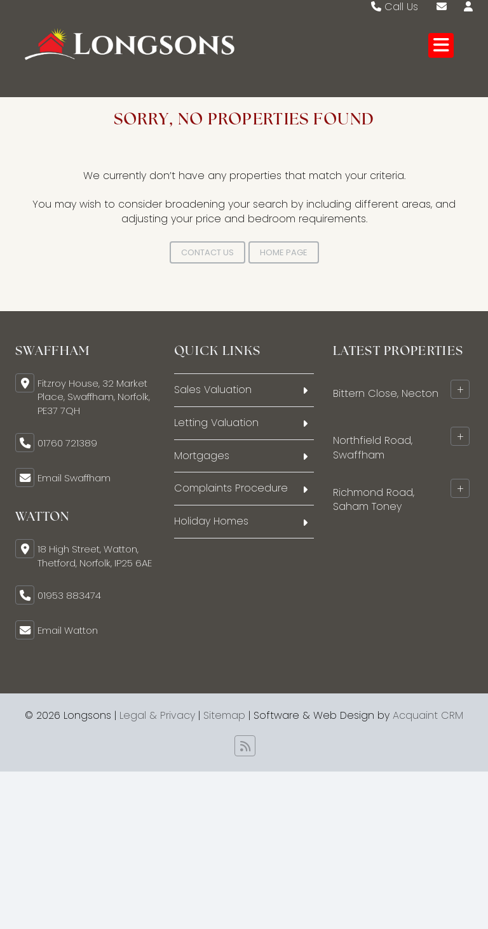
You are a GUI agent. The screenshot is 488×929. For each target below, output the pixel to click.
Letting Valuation (216, 422)
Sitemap (224, 715)
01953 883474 (69, 595)
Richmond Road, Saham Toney (373, 499)
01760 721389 (67, 443)
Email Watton (67, 630)
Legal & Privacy (157, 715)
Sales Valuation (213, 389)
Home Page (284, 252)
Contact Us (207, 252)
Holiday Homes (211, 521)
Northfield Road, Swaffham (372, 447)
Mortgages (201, 455)
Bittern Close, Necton (385, 392)
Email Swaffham (74, 478)
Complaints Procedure (231, 488)
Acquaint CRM (428, 715)
